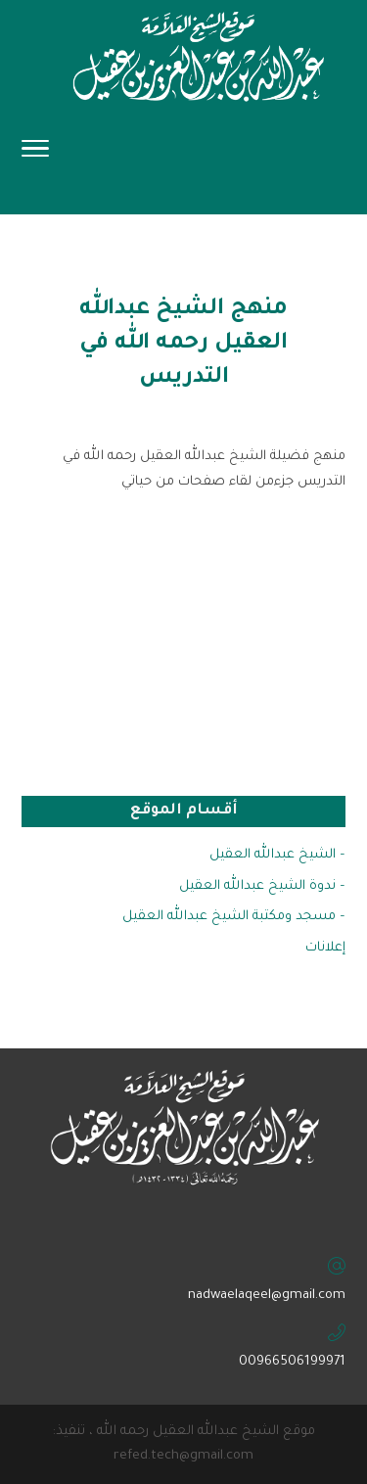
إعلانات (325, 948)
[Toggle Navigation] (35, 154)
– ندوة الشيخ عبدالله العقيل (262, 886)
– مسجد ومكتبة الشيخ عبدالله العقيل (233, 916)
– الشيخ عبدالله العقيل (277, 855)
